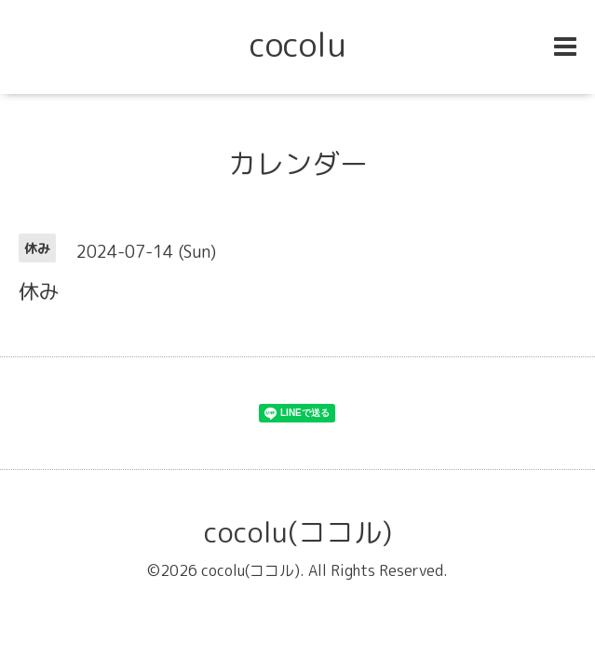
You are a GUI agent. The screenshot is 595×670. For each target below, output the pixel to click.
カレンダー (298, 163)
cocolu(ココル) (298, 532)
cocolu (298, 44)
